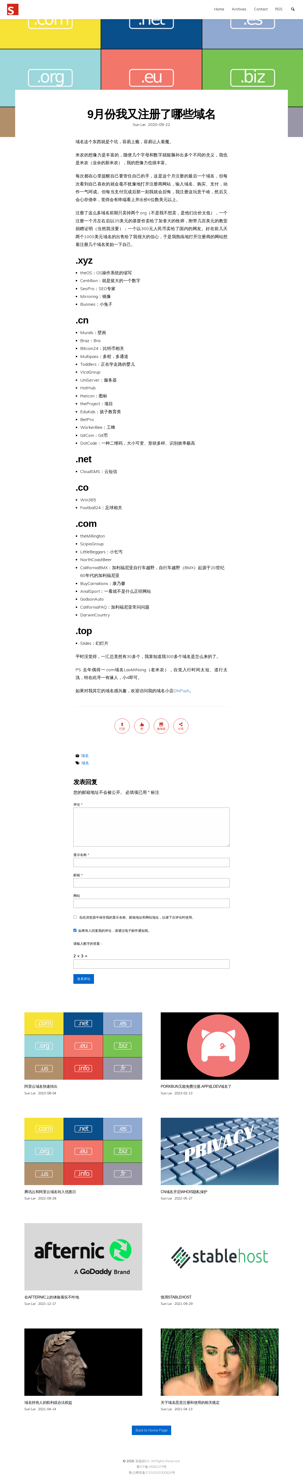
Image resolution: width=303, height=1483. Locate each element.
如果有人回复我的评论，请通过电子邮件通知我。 (112, 930)
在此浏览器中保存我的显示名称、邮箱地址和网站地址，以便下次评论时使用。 (137, 917)
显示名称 (81, 855)
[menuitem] (219, 9)
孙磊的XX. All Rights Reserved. (157, 1461)
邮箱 (78, 875)
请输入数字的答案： (88, 943)
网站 (76, 896)
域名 (85, 755)
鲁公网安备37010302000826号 (151, 1472)
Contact (261, 9)
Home (219, 9)
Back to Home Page (152, 1430)
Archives (239, 9)
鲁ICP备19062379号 (152, 1467)
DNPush (181, 690)
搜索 (295, 9)
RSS (278, 9)
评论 (78, 804)
